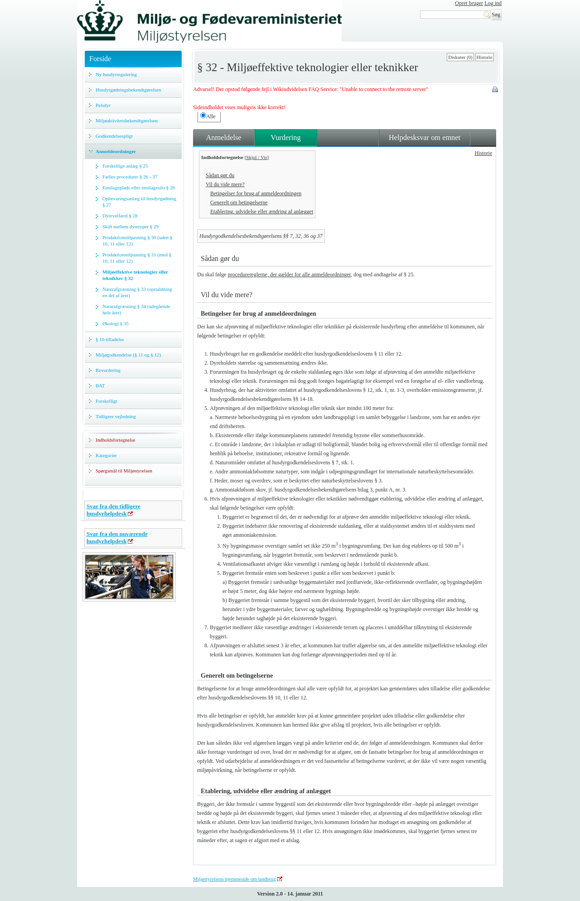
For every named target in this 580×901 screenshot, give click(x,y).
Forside (100, 59)
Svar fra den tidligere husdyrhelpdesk (113, 510)
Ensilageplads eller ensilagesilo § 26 (138, 187)
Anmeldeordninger (116, 151)
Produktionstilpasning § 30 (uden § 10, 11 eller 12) (137, 240)
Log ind (493, 3)
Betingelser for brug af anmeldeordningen (255, 193)
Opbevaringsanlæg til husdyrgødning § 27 (139, 201)
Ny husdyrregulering (116, 74)
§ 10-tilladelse (110, 339)
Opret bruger (469, 3)
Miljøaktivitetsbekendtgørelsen (127, 120)
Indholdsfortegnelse (115, 440)
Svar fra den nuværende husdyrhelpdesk (117, 537)
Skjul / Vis (256, 157)
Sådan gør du (220, 175)
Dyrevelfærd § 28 (120, 215)
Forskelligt (106, 401)
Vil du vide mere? (225, 184)
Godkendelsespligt (114, 136)
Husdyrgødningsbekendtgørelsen (128, 89)
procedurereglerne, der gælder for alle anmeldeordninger (289, 274)
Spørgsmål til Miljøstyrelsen (124, 470)
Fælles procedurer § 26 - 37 (129, 176)
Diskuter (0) (460, 57)
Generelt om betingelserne (239, 202)
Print (495, 90)
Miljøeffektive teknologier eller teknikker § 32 (135, 275)
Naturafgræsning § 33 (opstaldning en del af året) (137, 292)
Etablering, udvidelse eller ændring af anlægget (261, 211)
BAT (100, 385)
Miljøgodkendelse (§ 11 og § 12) (128, 354)
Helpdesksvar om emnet (424, 137)
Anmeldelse (223, 137)
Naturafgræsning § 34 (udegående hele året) (136, 309)
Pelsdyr (103, 105)
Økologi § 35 (115, 323)
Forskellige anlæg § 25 (125, 166)
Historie (485, 57)
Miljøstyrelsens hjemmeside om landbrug (234, 879)
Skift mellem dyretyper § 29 (130, 226)
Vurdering (285, 137)
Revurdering (108, 370)
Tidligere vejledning (116, 416)
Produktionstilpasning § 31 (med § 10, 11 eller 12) (136, 258)
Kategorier (106, 455)
